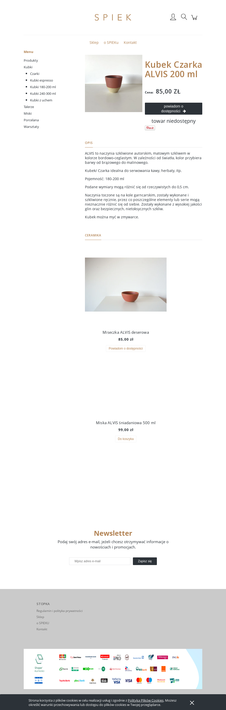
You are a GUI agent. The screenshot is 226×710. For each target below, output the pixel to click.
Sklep (40, 617)
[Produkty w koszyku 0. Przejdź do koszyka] (195, 20)
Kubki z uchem (41, 100)
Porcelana (31, 120)
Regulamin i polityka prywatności (59, 611)
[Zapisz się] (145, 561)
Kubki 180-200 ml (43, 87)
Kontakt (41, 629)
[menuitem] (94, 42)
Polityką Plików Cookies (146, 700)
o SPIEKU (42, 623)
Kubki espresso (41, 80)
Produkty (31, 60)
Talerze (29, 106)
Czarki (34, 73)
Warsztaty (31, 126)
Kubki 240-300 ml (43, 93)
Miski (28, 113)
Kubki (28, 67)
